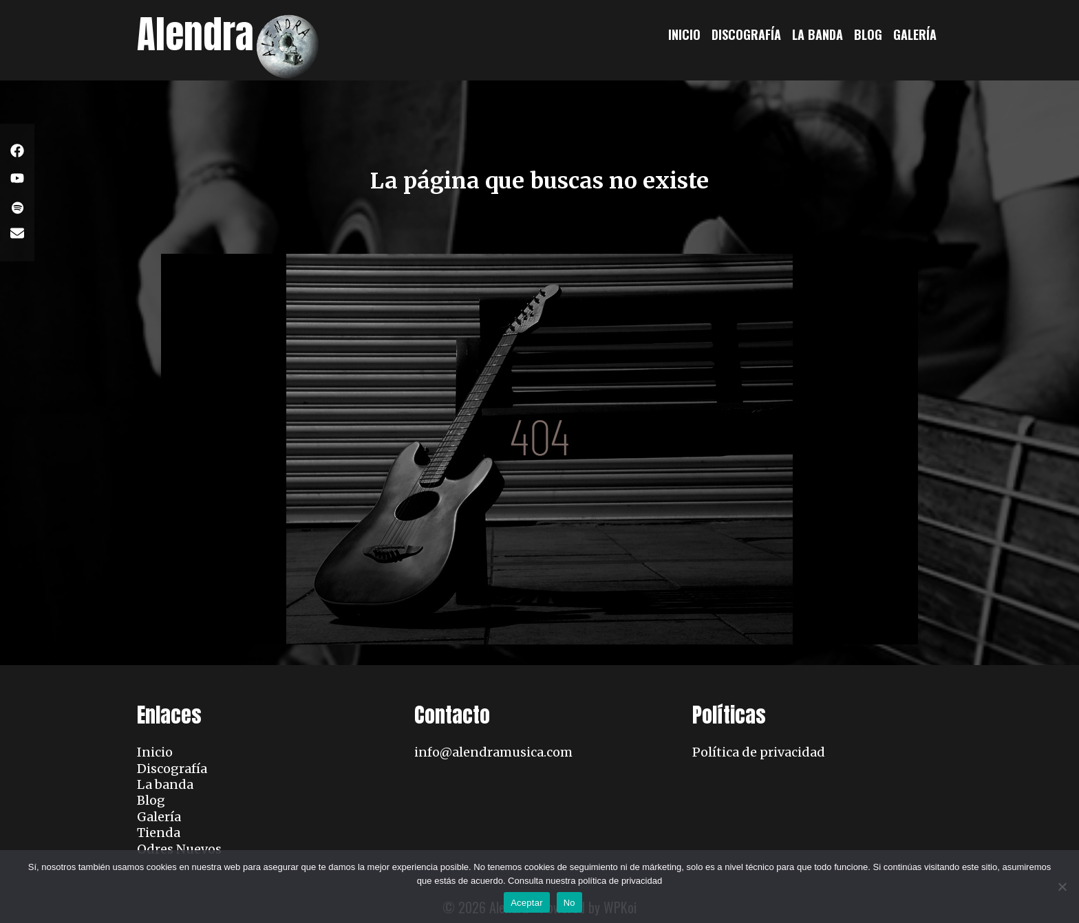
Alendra (195, 34)
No (569, 903)
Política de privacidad (758, 752)
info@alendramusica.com (493, 752)
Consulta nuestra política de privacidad (585, 881)
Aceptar (527, 903)
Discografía (746, 34)
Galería (915, 34)
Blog (868, 34)
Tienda (158, 832)
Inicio (684, 34)
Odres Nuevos (179, 849)
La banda (817, 34)
